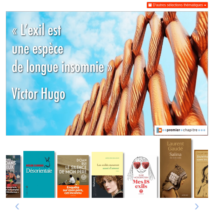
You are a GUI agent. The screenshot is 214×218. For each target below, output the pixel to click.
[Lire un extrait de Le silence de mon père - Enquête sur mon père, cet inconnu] (73, 176)
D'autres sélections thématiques (177, 5)
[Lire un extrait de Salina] (175, 168)
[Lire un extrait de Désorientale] (39, 174)
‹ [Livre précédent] (17, 205)
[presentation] (17, 207)
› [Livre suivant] (196, 205)
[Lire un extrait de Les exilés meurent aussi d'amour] (107, 175)
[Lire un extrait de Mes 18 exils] (141, 176)
